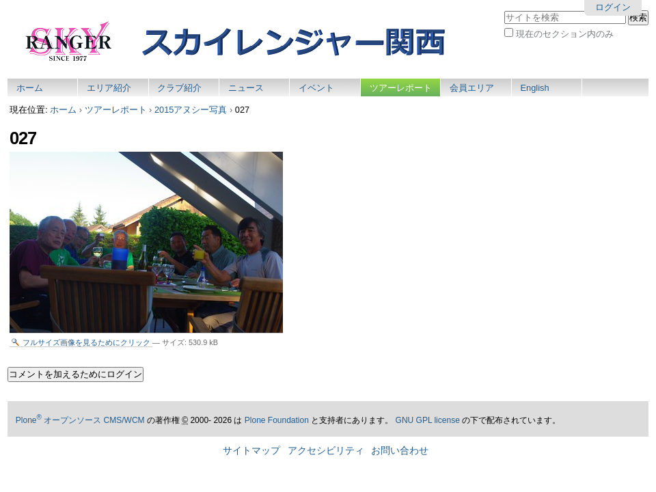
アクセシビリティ (326, 451)
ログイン (613, 7)
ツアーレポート (401, 88)
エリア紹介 (109, 88)
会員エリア (472, 88)
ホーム (29, 88)
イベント (316, 88)
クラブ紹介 (179, 88)
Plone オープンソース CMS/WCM (80, 420)
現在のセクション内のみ (565, 34)
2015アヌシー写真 (190, 110)
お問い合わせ (399, 451)
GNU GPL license (428, 420)
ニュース (246, 88)
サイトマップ (251, 451)
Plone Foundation (277, 420)
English (535, 88)
